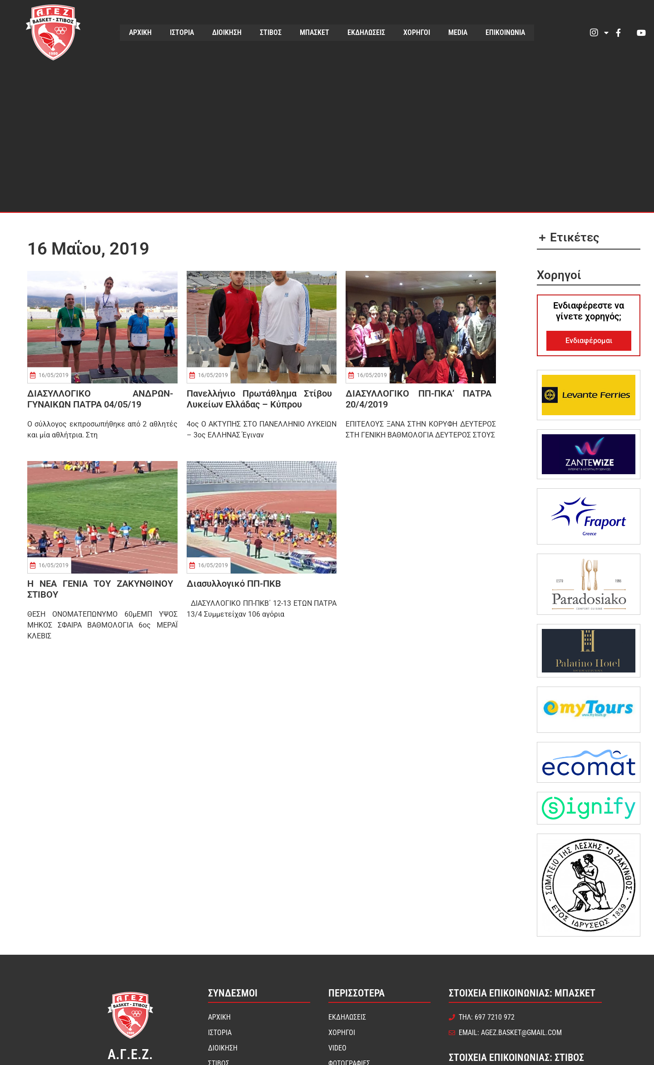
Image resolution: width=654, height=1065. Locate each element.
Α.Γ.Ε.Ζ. (130, 1054)
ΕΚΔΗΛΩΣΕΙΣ (366, 32)
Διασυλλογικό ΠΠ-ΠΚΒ (234, 583)
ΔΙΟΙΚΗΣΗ (227, 32)
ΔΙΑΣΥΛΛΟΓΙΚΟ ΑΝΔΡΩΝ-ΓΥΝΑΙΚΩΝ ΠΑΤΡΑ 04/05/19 (100, 399)
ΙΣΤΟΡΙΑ (182, 32)
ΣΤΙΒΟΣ (271, 32)
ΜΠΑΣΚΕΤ (314, 32)
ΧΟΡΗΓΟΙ (416, 32)
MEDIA (457, 32)
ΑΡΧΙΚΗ (140, 32)
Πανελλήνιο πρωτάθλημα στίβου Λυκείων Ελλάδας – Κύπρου (259, 399)
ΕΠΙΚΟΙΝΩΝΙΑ (505, 32)
